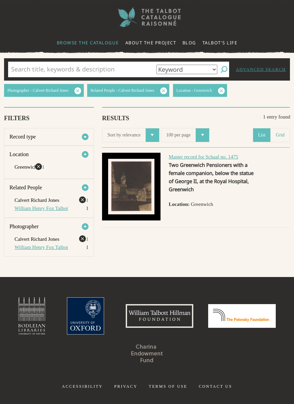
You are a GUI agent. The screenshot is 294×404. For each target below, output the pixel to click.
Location (19, 154)
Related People (25, 187)
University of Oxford (85, 316)
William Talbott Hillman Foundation (159, 316)
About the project (150, 43)
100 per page (187, 135)
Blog (189, 43)
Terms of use (168, 386)
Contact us (215, 386)
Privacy (126, 386)
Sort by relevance (133, 135)
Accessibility (82, 386)
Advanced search (261, 69)
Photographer (24, 226)
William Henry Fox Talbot (41, 208)
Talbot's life (220, 43)
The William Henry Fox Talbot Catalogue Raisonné (147, 17)
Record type (22, 137)
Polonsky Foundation (242, 316)
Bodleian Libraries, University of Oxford (31, 316)
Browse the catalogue (88, 43)
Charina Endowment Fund (147, 353)
